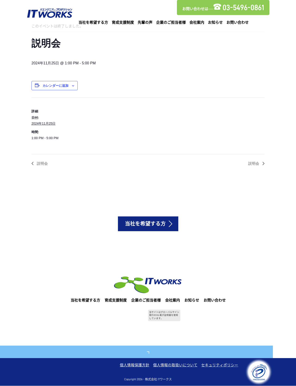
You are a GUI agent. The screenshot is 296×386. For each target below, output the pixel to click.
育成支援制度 (123, 22)
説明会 (42, 163)
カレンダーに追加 (55, 85)
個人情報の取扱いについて (175, 365)
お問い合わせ (237, 22)
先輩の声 (145, 22)
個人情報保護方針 (134, 365)
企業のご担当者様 (171, 22)
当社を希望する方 (93, 22)
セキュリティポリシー (219, 365)
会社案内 (196, 22)
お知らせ (215, 22)
